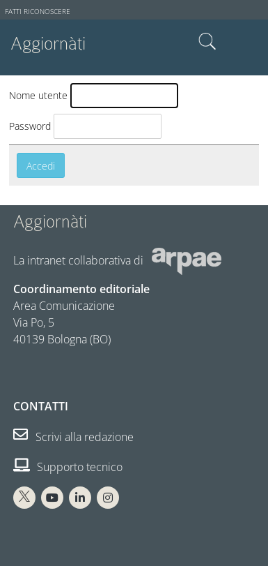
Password (30, 126)
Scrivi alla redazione (73, 437)
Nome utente (38, 95)
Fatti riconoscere (37, 11)
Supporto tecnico (68, 467)
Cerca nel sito (207, 41)
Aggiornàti (48, 43)
